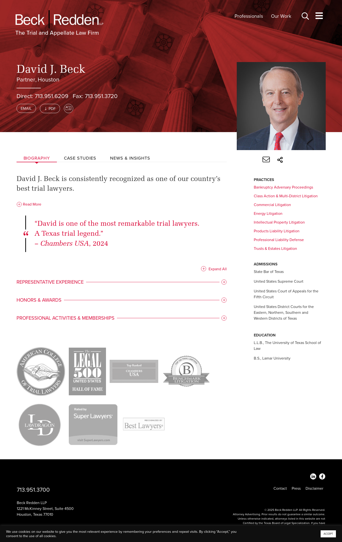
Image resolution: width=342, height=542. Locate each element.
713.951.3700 (33, 489)
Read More (29, 204)
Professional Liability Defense (279, 240)
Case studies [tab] (80, 158)
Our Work (281, 16)
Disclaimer (314, 488)
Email (26, 108)
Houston (48, 79)
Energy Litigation (268, 214)
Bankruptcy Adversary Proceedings (283, 187)
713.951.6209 (51, 96)
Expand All (218, 269)
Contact (280, 488)
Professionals (249, 16)
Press (296, 488)
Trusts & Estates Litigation (275, 249)
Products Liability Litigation (276, 231)
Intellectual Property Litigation (279, 222)
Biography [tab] (37, 158)
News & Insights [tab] (130, 158)
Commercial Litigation (272, 205)
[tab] (122, 282)
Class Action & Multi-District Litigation (286, 196)
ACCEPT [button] (328, 533)
